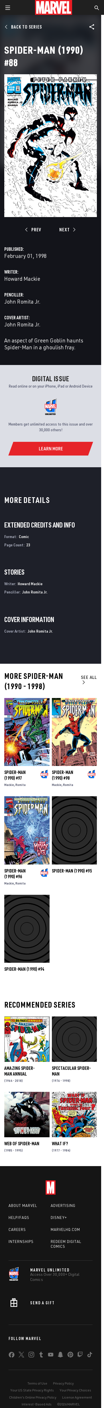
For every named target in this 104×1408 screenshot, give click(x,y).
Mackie (9, 785)
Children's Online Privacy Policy (32, 1397)
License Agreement (77, 1397)
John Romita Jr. (22, 301)
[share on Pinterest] (70, 1356)
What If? (60, 1143)
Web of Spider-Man (21, 1143)
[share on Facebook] (12, 1356)
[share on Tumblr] (41, 1356)
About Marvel (23, 1205)
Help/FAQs (19, 1217)
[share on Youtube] (51, 1356)
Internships (21, 1241)
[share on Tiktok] (90, 1356)
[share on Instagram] (31, 1356)
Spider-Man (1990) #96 (15, 873)
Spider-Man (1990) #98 (62, 775)
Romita (20, 785)
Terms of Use (37, 1383)
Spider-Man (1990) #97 (15, 775)
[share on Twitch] (80, 1356)
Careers (17, 1229)
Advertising (63, 1205)
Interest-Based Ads (37, 1404)
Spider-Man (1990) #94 (24, 969)
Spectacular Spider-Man (71, 1071)
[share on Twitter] (21, 1356)
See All (89, 679)
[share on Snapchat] (60, 1356)
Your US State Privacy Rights (32, 1390)
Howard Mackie (22, 278)
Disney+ (59, 1217)
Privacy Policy (63, 1383)
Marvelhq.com (65, 1229)
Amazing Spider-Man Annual (19, 1071)
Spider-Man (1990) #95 (72, 871)
